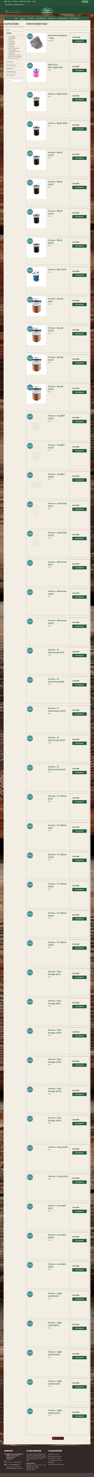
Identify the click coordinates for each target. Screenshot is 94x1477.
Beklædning (12, 43)
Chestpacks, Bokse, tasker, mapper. (13, 49)
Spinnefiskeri (12, 38)
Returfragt (10, 75)
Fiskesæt (10, 40)
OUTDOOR (9, 62)
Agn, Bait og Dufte (14, 58)
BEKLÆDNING (10, 65)
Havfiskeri (11, 41)
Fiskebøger (11, 53)
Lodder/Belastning (14, 51)
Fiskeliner (11, 45)
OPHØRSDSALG (11, 72)
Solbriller (11, 46)
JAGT (8, 30)
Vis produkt (79, 41)
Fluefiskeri (11, 36)
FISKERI (8, 33)
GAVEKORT (9, 68)
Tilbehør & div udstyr (14, 55)
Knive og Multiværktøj (15, 56)
